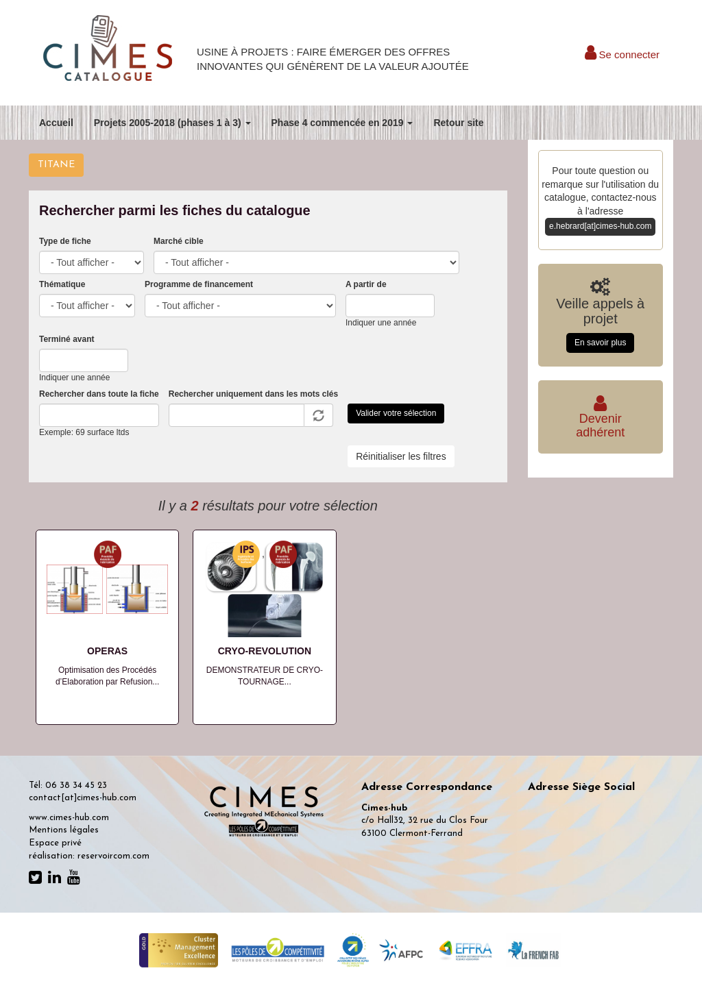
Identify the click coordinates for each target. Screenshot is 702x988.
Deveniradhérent (600, 419)
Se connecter (622, 54)
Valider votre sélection (396, 413)
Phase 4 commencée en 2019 (342, 122)
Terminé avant (66, 339)
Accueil (56, 122)
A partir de (366, 284)
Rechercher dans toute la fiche (99, 394)
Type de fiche (65, 241)
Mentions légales (64, 830)
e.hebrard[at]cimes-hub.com (600, 226)
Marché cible (179, 241)
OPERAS (107, 650)
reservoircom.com (113, 856)
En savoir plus (600, 342)
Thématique (62, 284)
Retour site (458, 122)
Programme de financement (199, 284)
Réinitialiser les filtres (401, 456)
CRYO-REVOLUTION (264, 650)
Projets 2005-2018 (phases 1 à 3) (172, 122)
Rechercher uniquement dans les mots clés (253, 394)
